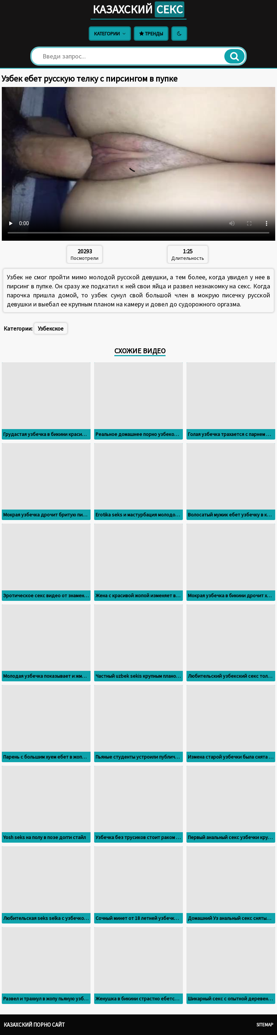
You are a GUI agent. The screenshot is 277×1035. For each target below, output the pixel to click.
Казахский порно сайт (34, 1024)
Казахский (138, 9)
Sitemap (264, 1025)
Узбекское (50, 328)
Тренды (151, 33)
